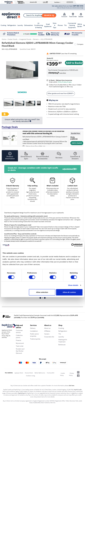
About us (47, 328)
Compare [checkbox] (80, 44)
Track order (19, 346)
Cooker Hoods (12, 39)
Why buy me (53, 100)
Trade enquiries (35, 339)
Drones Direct (29, 373)
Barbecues (62, 345)
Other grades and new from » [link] (61, 93)
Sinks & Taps (54, 25)
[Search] (49, 15)
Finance (18, 340)
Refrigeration (11, 25)
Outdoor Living (30, 375)
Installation (34, 331)
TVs (65, 25)
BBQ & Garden (79, 25)
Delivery (32, 328)
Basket (81, 15)
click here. (71, 385)
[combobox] (40, 15)
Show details (73, 285)
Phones (60, 25)
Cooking (3, 25)
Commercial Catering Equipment (72, 25)
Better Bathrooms (40, 373)
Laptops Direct (18, 373)
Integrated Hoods (25, 39)
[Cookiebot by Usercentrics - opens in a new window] (72, 245)
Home (4, 39)
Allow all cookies (69, 292)
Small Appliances (47, 25)
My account (20, 343)
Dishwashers (28, 25)
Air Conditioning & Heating (38, 25)
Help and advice (19, 326)
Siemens (36, 39)
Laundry (20, 25)
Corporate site (49, 337)
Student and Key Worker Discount (20, 351)
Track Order (73, 15)
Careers (46, 334)
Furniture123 (50, 373)
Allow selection (42, 292)
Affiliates (47, 331)
